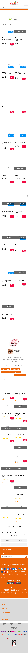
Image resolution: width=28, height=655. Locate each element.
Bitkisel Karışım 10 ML (6, 73)
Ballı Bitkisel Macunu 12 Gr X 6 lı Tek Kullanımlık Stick (20, 177)
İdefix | (14, 593)
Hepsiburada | (14, 590)
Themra (4, 37)
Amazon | (24, 589)
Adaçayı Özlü (6, 369)
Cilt (9, 8)
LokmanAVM (14, 650)
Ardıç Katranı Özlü (7, 372)
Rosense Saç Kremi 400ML (20, 434)
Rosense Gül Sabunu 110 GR (7, 393)
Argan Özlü (17, 372)
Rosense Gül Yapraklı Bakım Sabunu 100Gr (20, 394)
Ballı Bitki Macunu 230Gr (20, 142)
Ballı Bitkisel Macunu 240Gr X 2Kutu (6, 281)
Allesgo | (21, 592)
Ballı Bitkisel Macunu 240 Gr (7, 40)
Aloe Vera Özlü (15, 369)
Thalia (20, 544)
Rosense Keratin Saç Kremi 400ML (7, 435)
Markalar (3, 8)
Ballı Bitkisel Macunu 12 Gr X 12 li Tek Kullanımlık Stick (7, 212)
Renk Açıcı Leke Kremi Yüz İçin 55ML (20, 212)
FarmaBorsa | (9, 592)
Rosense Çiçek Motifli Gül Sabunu (20, 495)
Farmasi (21, 540)
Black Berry (4, 72)
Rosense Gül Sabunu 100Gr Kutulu (20, 515)
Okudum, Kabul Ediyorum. (11, 559)
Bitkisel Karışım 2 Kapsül (7, 246)
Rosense (7, 544)
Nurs (3, 313)
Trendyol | (7, 590)
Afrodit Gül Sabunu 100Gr (20, 475)
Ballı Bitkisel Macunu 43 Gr (7, 108)
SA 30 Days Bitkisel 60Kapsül (18, 40)
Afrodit (7, 540)
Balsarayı (17, 141)
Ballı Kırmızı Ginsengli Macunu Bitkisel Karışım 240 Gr (7, 144)
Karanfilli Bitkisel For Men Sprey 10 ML (7, 177)
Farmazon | (16, 592)
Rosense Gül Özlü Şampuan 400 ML (7, 476)
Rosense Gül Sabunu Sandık (7, 514)
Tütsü (14, 8)
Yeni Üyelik (18, 534)
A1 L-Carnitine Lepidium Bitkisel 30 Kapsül (19, 246)
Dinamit (4, 175)
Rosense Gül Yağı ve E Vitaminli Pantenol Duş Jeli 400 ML (20, 455)
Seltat (16, 279)
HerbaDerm (17, 210)
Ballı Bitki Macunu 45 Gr (19, 280)
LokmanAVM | (7, 589)
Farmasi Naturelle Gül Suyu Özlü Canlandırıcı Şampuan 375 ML (20, 414)
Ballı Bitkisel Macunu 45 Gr (20, 108)
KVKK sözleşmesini (6, 559)
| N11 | (2, 589)
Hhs (15, 37)
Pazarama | (20, 590)
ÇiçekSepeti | (14, 589)
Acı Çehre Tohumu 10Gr (7, 314)
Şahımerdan (17, 72)
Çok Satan (20, 8)
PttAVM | (20, 589)
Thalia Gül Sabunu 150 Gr (7, 413)
